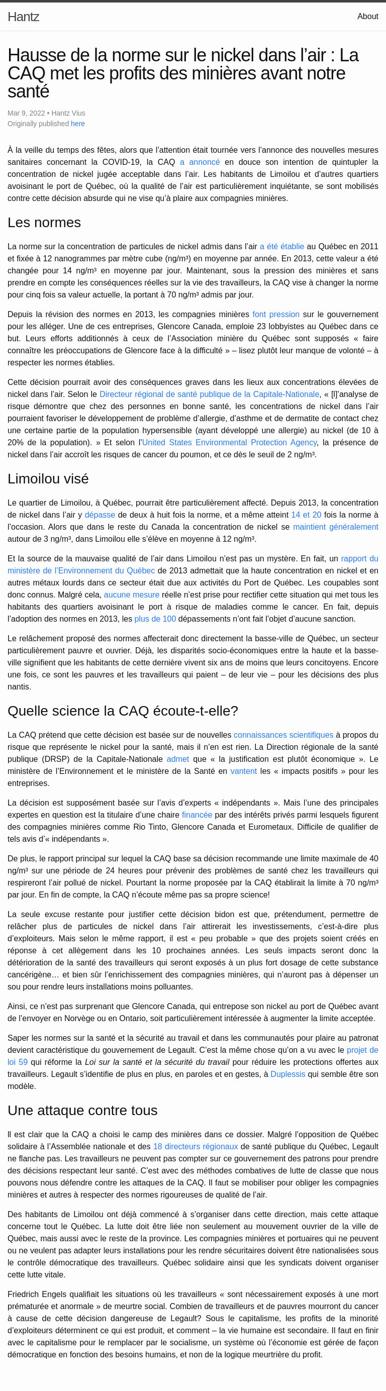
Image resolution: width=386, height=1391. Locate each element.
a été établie (282, 246)
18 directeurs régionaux (195, 1146)
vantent (244, 771)
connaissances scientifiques (284, 735)
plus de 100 (155, 619)
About (367, 16)
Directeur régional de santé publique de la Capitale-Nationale (209, 394)
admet (178, 759)
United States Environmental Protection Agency (229, 442)
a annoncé (200, 162)
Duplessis (287, 1074)
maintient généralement (335, 527)
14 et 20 (307, 515)
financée (197, 815)
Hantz (23, 16)
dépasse (100, 515)
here (78, 124)
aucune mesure (131, 594)
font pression (276, 314)
